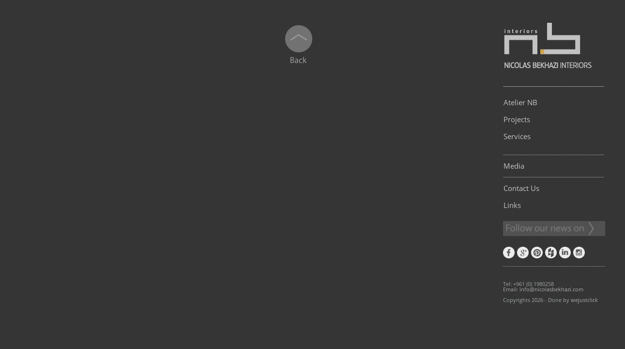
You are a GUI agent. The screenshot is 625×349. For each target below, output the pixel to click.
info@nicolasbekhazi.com (551, 289)
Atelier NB (520, 102)
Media (513, 166)
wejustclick (584, 299)
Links (512, 205)
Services (517, 136)
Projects (516, 119)
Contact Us (521, 188)
